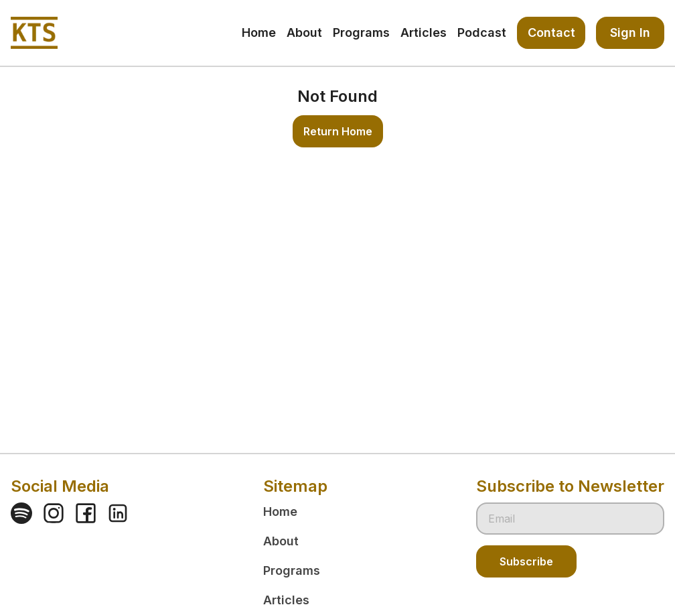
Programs (291, 570)
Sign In (630, 32)
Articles (286, 600)
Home (280, 511)
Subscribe (526, 561)
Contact (551, 32)
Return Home (337, 131)
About (281, 541)
